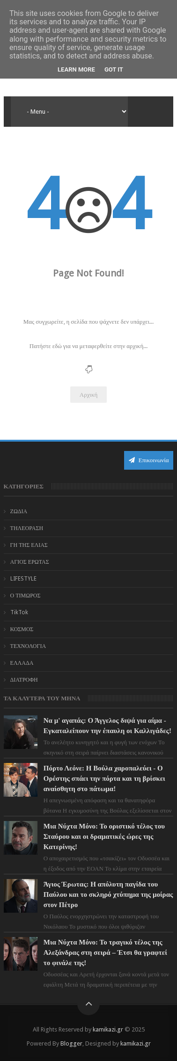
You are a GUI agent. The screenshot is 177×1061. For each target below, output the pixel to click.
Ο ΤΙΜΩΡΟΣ (25, 595)
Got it (113, 69)
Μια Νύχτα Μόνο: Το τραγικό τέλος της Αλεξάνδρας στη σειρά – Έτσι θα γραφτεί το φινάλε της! (105, 952)
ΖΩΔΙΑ (19, 511)
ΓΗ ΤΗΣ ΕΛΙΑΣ (29, 545)
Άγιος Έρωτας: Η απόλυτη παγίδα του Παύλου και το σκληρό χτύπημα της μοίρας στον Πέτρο (108, 894)
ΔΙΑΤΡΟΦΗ (24, 679)
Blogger (71, 1043)
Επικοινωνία (149, 460)
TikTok (19, 612)
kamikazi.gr (108, 1029)
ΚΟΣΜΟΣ (22, 629)
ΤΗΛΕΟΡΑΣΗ (27, 528)
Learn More (76, 69)
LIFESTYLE (23, 578)
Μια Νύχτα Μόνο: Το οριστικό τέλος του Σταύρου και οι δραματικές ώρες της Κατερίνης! (104, 836)
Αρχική (89, 394)
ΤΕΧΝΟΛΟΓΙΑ (28, 646)
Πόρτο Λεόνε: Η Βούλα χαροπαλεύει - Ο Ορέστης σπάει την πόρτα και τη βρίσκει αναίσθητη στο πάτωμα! (104, 778)
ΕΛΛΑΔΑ (22, 663)
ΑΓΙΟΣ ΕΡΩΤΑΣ (29, 562)
